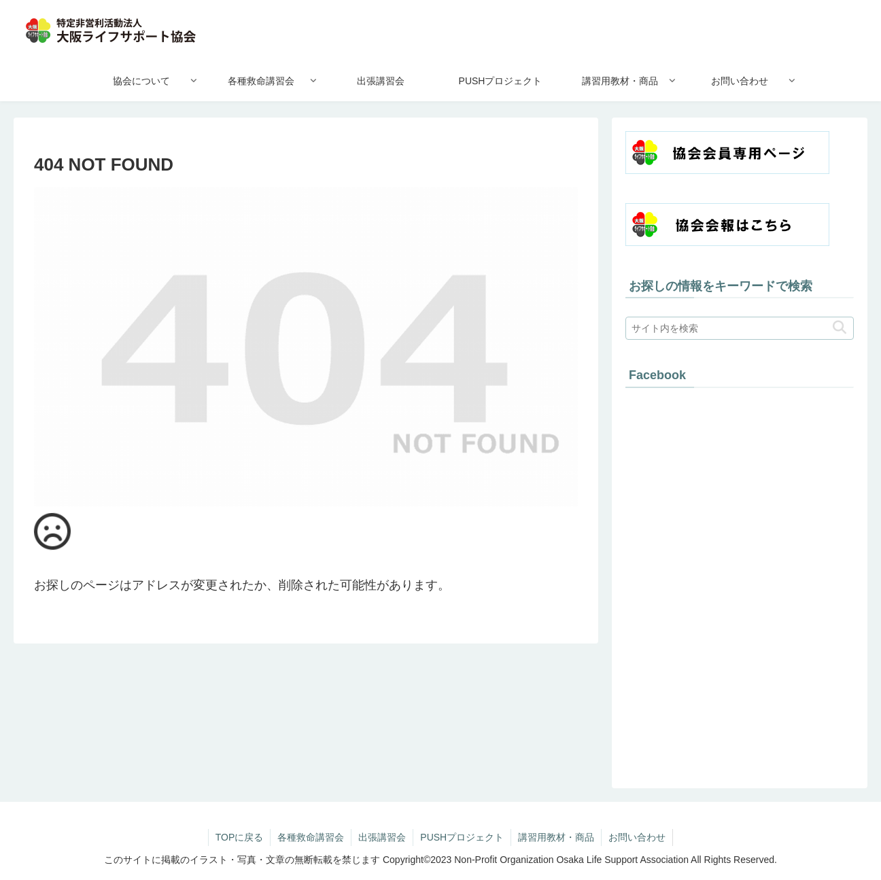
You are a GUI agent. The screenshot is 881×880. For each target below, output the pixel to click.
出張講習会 (382, 837)
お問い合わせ (637, 837)
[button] (839, 328)
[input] (739, 328)
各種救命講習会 (310, 837)
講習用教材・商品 (556, 837)
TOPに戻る (239, 837)
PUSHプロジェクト (462, 837)
